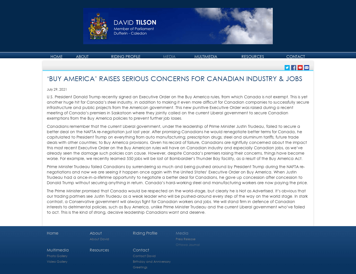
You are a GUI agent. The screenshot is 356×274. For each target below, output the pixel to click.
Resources (252, 56)
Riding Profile (125, 56)
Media (169, 56)
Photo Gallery (57, 256)
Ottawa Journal (188, 244)
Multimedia (205, 56)
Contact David (144, 256)
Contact (295, 56)
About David (99, 239)
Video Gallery (57, 261)
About (82, 56)
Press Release (185, 239)
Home (56, 56)
